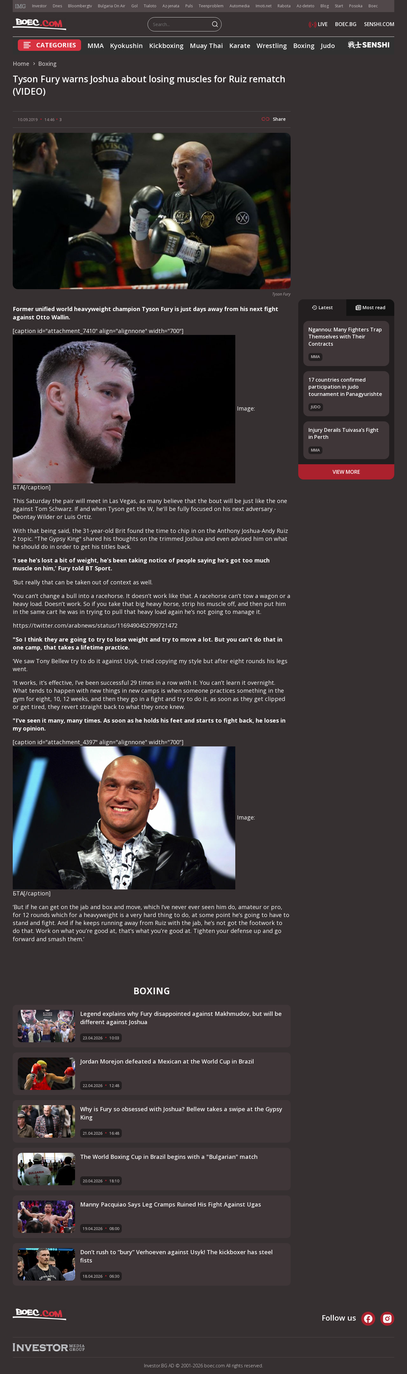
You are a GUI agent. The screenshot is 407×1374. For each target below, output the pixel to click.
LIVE (318, 24)
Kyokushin (126, 45)
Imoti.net (264, 6)
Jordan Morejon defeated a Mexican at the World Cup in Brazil (167, 1061)
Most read (370, 307)
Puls (189, 6)
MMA (95, 45)
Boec (373, 6)
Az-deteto (305, 6)
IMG (20, 6)
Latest (322, 307)
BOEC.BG (345, 24)
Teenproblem (211, 6)
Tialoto (150, 6)
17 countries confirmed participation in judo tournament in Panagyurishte (345, 387)
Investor (39, 6)
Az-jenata (170, 6)
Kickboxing (166, 45)
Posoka (355, 6)
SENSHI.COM (379, 24)
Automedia (240, 6)
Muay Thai (206, 45)
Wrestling (272, 45)
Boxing (303, 45)
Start (339, 6)
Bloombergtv (80, 6)
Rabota (284, 6)
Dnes (57, 6)
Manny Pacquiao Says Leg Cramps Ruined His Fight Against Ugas (170, 1204)
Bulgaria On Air (111, 6)
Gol (134, 6)
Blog (325, 6)
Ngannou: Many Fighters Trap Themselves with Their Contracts (345, 336)
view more (346, 471)
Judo (328, 45)
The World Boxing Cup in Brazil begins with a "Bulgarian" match (169, 1156)
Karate (239, 45)
